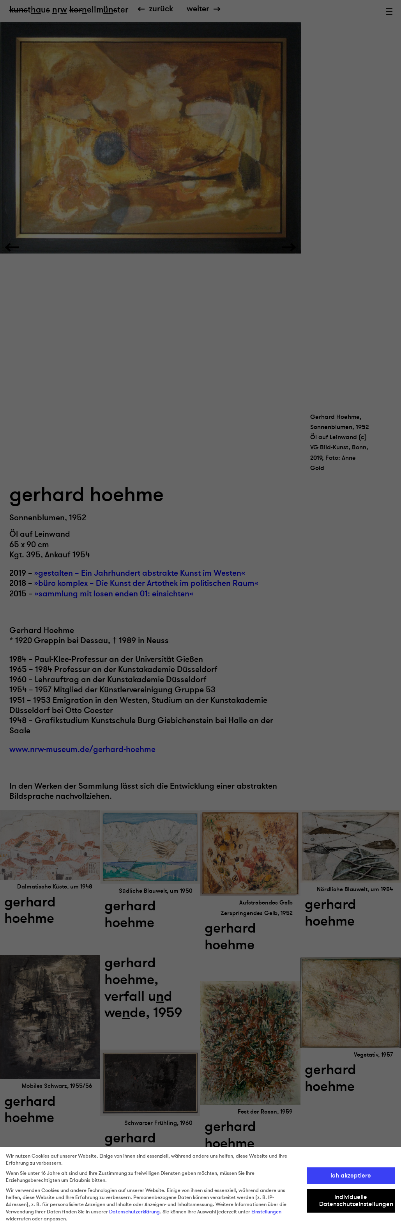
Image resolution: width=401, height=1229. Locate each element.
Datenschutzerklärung (134, 1211)
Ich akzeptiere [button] (350, 1175)
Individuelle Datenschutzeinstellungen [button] (356, 1200)
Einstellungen (266, 1211)
